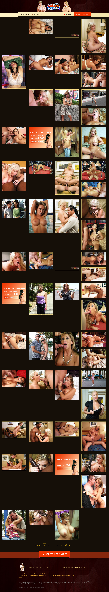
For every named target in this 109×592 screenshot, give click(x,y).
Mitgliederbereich (37, 14)
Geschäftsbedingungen (23, 575)
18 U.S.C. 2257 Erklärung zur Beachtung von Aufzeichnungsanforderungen (60, 575)
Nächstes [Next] (68, 545)
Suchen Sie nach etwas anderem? (71, 567)
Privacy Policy (21, 577)
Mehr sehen (43, 574)
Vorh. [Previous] (38, 545)
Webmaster (38, 575)
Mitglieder (23, 574)
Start (20, 574)
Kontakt (42, 575)
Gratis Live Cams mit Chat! (36, 567)
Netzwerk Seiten (25, 14)
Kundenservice (32, 575)
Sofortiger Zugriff (84, 14)
